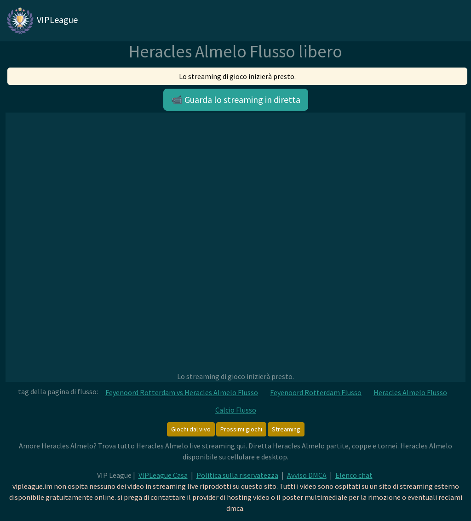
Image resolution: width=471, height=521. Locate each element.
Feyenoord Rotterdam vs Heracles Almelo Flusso (181, 392)
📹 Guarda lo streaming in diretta (235, 99)
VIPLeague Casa (163, 475)
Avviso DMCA (307, 475)
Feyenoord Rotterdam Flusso (316, 392)
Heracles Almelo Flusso (410, 392)
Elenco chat (354, 475)
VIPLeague (42, 20)
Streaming (286, 429)
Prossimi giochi (241, 429)
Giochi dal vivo (191, 429)
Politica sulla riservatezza (237, 475)
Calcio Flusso (235, 409)
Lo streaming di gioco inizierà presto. (237, 76)
